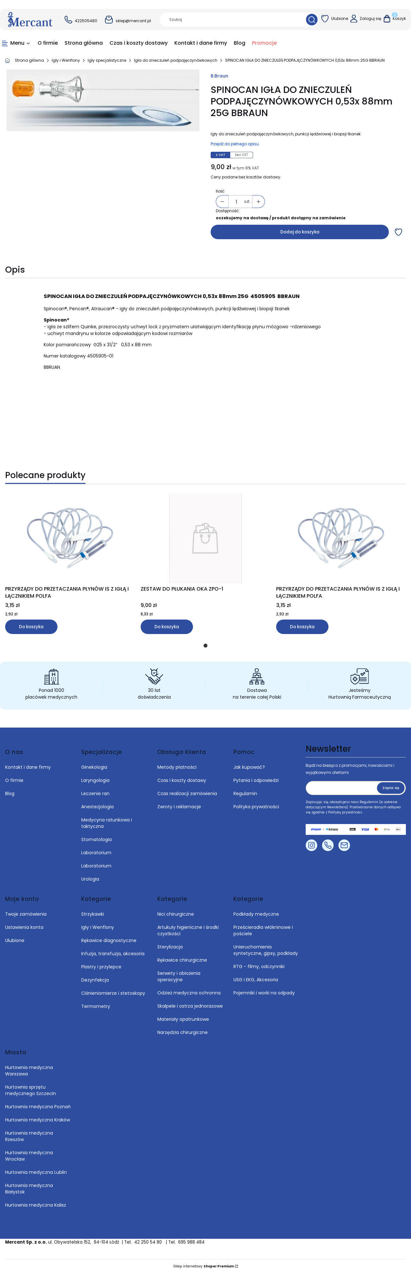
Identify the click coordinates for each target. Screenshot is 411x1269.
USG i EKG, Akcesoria (255, 975)
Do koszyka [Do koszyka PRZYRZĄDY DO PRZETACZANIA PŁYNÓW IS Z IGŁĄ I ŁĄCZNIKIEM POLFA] (31, 626)
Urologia (90, 874)
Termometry (95, 1002)
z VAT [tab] (220, 154)
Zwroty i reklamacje (179, 802)
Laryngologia (95, 776)
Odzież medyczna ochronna (189, 988)
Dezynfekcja (95, 975)
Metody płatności (177, 762)
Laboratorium (96, 848)
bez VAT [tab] (241, 154)
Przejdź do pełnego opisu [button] (235, 144)
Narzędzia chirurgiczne (182, 1028)
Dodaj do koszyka (299, 232)
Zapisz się (390, 783)
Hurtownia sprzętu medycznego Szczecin (31, 1085)
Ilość (220, 191)
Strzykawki (92, 909)
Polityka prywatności (256, 802)
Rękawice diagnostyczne (108, 936)
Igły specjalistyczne (107, 60)
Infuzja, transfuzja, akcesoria (112, 949)
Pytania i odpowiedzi (256, 776)
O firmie (14, 776)
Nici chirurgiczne (175, 909)
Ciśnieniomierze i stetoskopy (113, 988)
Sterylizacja (170, 942)
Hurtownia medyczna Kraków (37, 1115)
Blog (9, 789)
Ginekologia (94, 762)
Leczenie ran (95, 789)
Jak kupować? (249, 762)
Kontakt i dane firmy (28, 762)
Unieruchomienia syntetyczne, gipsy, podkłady (265, 945)
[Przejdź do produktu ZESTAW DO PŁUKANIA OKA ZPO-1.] (205, 538)
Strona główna (29, 60)
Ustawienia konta (24, 923)
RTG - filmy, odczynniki (258, 962)
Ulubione (14, 936)
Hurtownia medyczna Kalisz (35, 1200)
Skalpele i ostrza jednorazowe (190, 1001)
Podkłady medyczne (256, 909)
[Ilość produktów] (236, 202)
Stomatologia (96, 835)
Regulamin (245, 789)
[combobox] (230, 19)
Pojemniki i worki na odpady (264, 988)
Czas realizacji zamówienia (187, 789)
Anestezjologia (97, 802)
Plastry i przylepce (101, 962)
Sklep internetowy (203, 1261)
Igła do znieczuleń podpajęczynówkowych (175, 60)
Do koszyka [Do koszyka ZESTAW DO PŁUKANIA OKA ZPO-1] (166, 626)
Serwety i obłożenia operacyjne (178, 971)
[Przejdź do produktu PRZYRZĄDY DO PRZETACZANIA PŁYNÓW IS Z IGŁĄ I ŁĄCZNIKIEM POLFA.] (70, 538)
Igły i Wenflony (66, 60)
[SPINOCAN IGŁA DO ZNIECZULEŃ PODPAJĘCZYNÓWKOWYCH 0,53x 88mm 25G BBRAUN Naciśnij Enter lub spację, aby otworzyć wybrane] (102, 100)
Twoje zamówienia (26, 909)
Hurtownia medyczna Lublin (36, 1168)
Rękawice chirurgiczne (182, 955)
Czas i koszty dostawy (181, 776)
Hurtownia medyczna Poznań (38, 1102)
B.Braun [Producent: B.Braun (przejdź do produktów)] (219, 76)
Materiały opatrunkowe (183, 1014)
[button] (312, 19)
